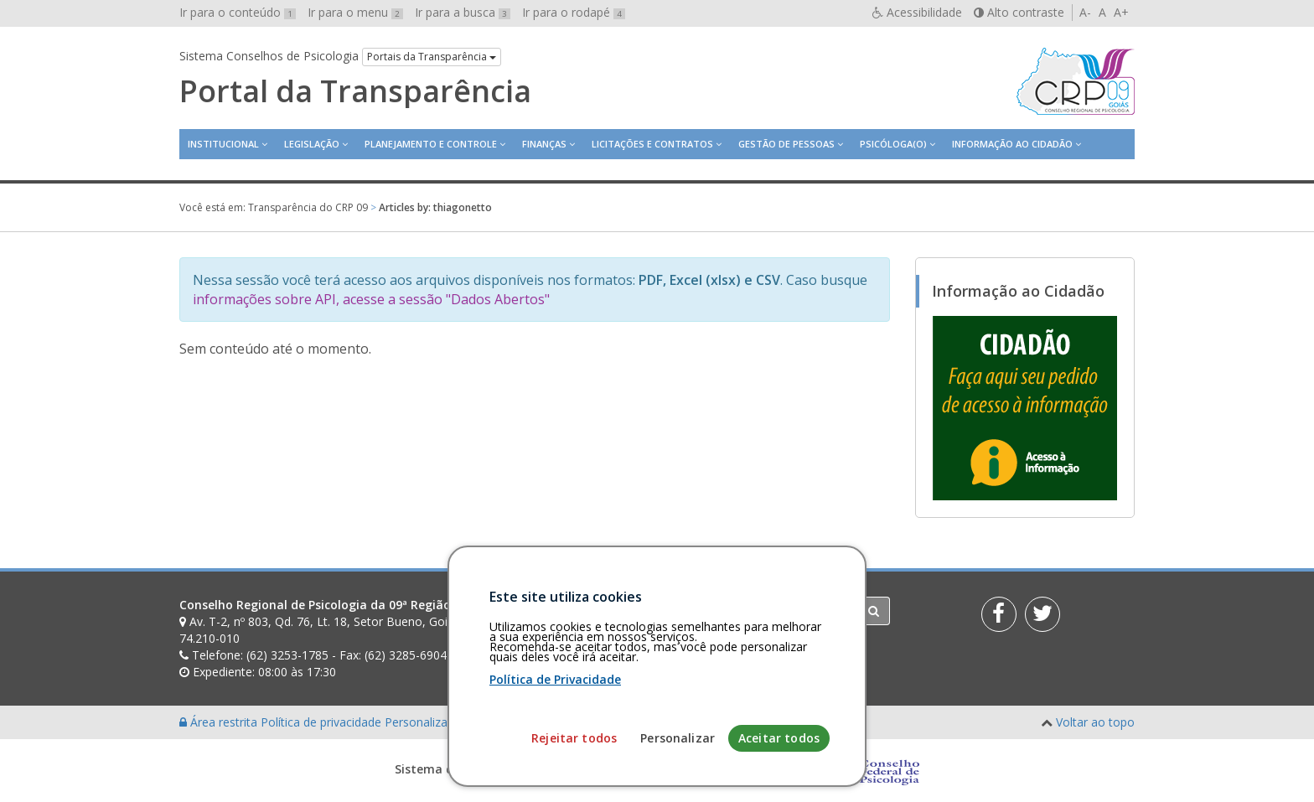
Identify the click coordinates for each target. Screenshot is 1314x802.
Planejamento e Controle (431, 143)
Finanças (544, 143)
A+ (1121, 12)
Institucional (223, 143)
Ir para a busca (462, 12)
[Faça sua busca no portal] (723, 611)
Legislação (311, 143)
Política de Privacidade (555, 760)
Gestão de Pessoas (786, 143)
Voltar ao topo (1095, 722)
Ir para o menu (355, 12)
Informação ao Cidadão (1012, 143)
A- (1085, 12)
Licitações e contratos (652, 143)
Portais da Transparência (431, 56)
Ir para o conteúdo (237, 12)
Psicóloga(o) (893, 143)
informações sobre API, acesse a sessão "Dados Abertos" (371, 299)
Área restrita (220, 722)
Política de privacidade (323, 722)
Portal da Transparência (355, 91)
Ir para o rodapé (573, 12)
